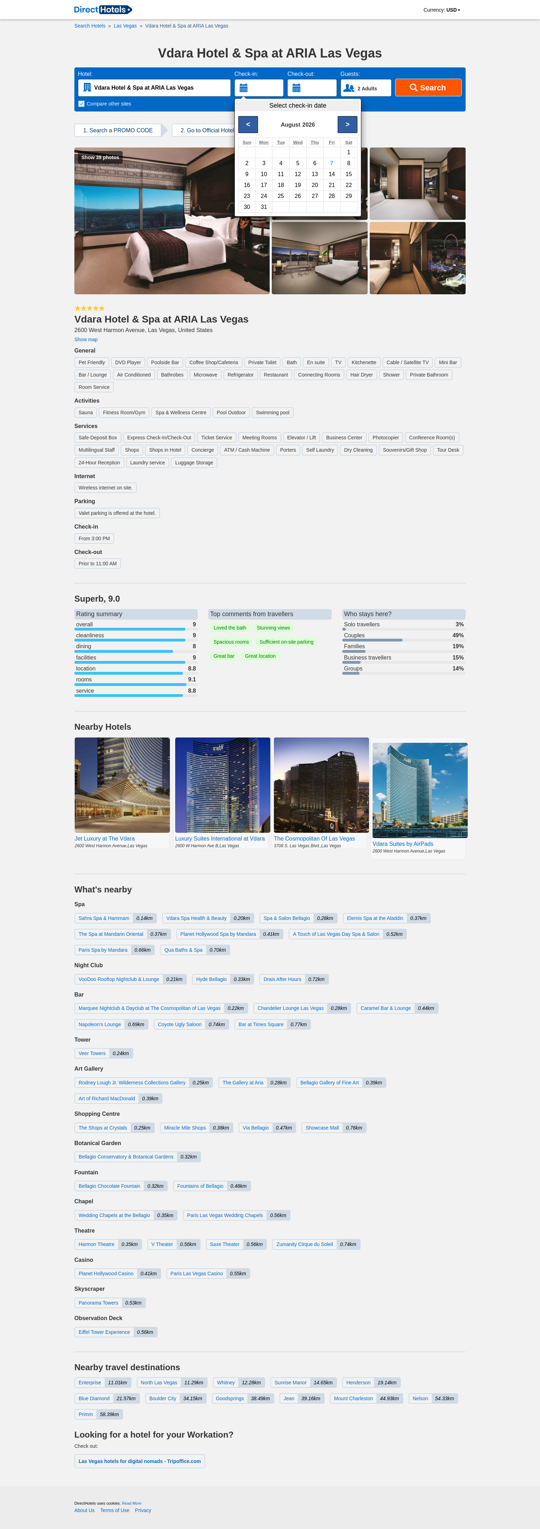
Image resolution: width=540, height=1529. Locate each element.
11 (281, 174)
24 (264, 196)
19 (298, 185)
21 (332, 185)
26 (298, 196)
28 (332, 196)
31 (264, 207)
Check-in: (246, 74)
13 (315, 174)
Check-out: (300, 74)
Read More (131, 1503)
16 (247, 185)
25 (281, 196)
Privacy (143, 1510)
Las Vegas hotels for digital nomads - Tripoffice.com (140, 1461)
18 (281, 185)
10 (264, 174)
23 (247, 196)
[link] (103, 10)
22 (349, 185)
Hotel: (85, 74)
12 (298, 174)
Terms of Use (114, 1510)
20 (315, 185)
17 (264, 185)
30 (247, 207)
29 (349, 196)
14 (332, 174)
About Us (84, 1510)
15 (349, 174)
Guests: (350, 74)
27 (315, 196)
